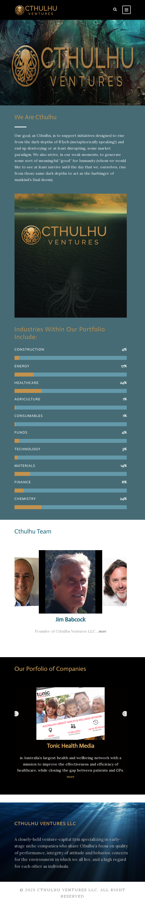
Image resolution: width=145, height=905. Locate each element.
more (102, 631)
